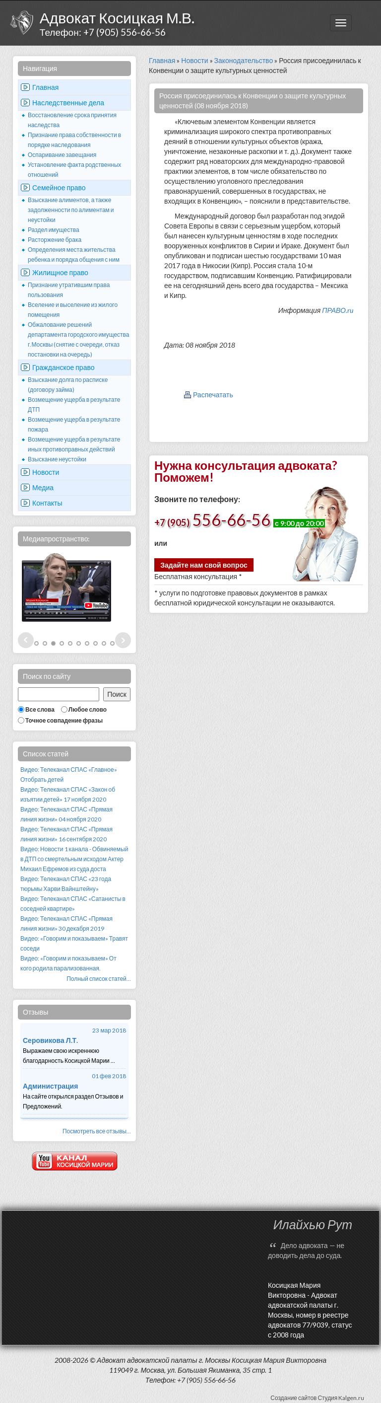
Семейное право (59, 187)
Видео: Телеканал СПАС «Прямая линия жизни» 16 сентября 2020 (66, 834)
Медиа (43, 487)
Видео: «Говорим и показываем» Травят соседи (74, 943)
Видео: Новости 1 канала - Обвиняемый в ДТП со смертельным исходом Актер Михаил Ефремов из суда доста (74, 859)
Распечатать (213, 394)
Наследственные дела (68, 102)
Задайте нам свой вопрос (204, 565)
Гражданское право (63, 367)
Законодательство (243, 60)
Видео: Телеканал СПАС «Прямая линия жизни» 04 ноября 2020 (66, 814)
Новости (45, 472)
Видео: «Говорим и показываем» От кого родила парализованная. (68, 963)
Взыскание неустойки (57, 459)
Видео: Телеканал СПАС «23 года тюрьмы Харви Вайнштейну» (65, 883)
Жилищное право (60, 272)
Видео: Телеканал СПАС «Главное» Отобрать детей (68, 774)
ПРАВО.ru (337, 310)
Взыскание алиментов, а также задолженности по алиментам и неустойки (71, 209)
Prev (26, 640)
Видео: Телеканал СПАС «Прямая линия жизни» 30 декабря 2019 (66, 923)
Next (123, 640)
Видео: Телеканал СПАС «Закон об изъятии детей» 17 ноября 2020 (67, 794)
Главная (45, 87)
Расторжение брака (54, 239)
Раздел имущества (53, 229)
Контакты (47, 503)
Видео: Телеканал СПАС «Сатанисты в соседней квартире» (73, 903)
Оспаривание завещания (62, 154)
